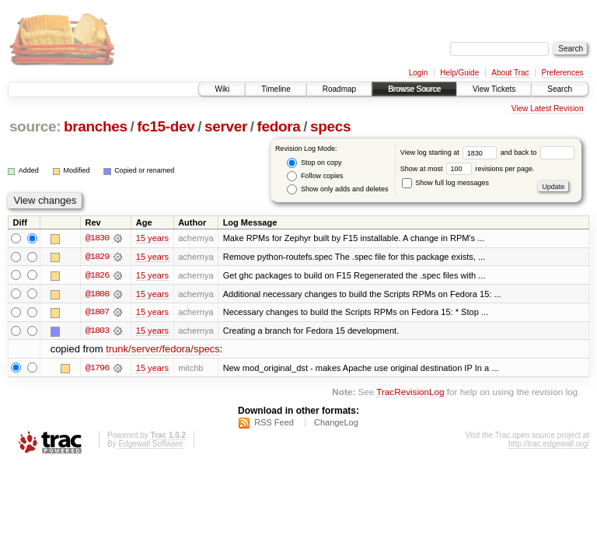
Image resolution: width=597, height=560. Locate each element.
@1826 (97, 275)
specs (330, 126)
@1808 (97, 294)
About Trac (510, 72)
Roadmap (339, 89)
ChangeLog (336, 424)
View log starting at (450, 152)
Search (559, 89)
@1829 (97, 256)
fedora (279, 126)
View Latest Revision (547, 108)
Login (418, 72)
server (225, 126)
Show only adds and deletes (337, 189)
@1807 (97, 312)
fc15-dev (165, 126)
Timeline (275, 89)
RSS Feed (274, 424)
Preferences (563, 72)
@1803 (97, 331)
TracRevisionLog (410, 392)
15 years (152, 238)
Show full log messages (445, 183)
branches (95, 126)
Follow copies (315, 176)
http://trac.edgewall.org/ (548, 445)
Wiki (222, 89)
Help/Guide (459, 72)
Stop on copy (314, 163)
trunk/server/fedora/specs (163, 350)
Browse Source (414, 89)
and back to (537, 152)
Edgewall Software (150, 445)
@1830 (97, 238)
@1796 (97, 368)
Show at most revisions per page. (467, 169)
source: (35, 126)
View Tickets (494, 89)
